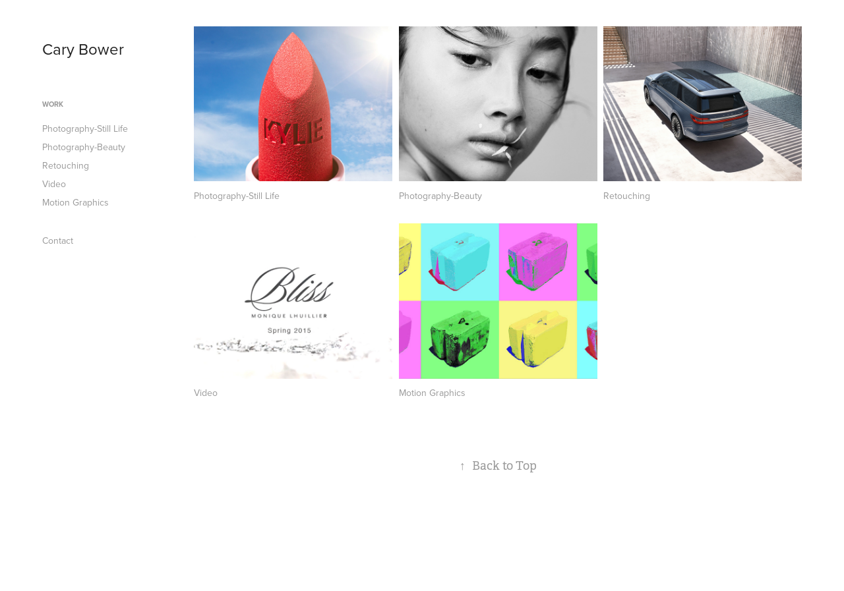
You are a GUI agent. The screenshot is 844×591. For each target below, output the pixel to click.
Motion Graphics (75, 202)
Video (54, 183)
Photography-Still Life (85, 128)
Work (52, 104)
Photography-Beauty (83, 147)
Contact (57, 240)
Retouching (65, 165)
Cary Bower (83, 49)
